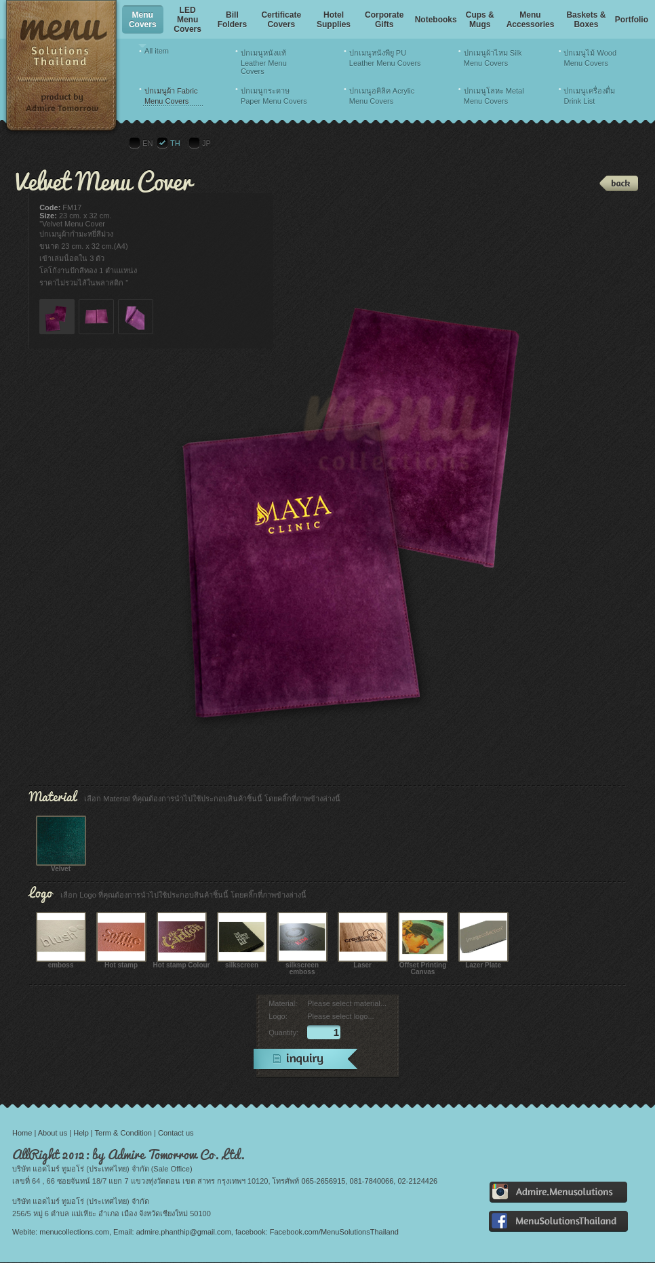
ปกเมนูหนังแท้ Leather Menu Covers (264, 62)
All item (156, 51)
